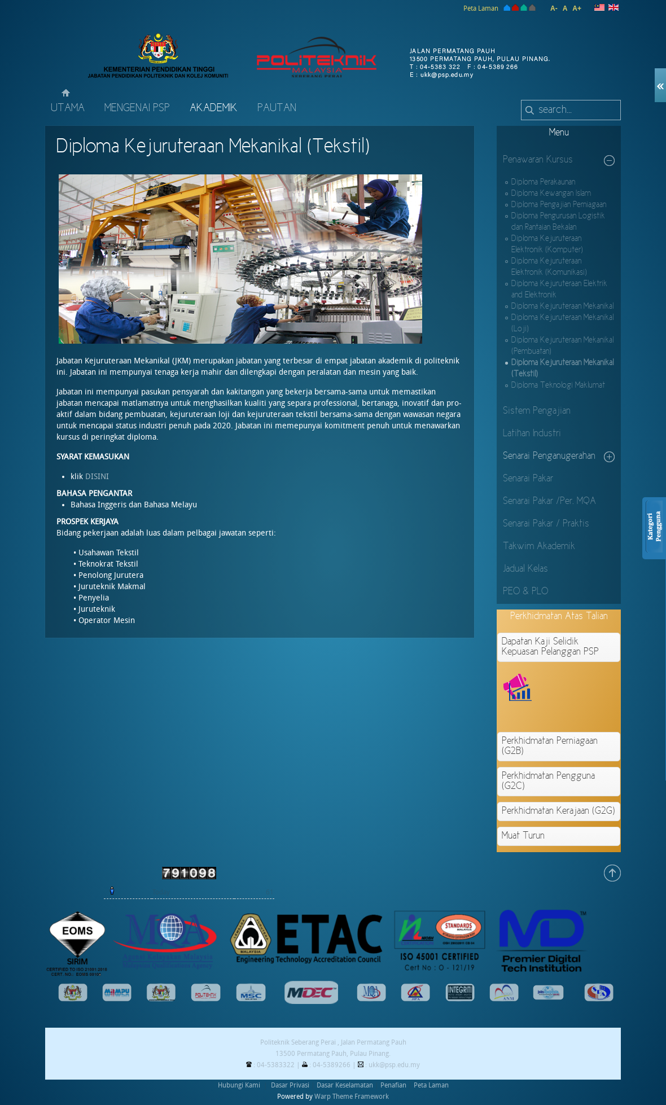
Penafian (393, 1085)
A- (554, 8)
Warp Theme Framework (351, 1096)
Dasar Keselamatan (345, 1085)
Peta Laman (480, 8)
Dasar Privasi (290, 1085)
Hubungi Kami (239, 1085)
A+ (576, 8)
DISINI (98, 476)
